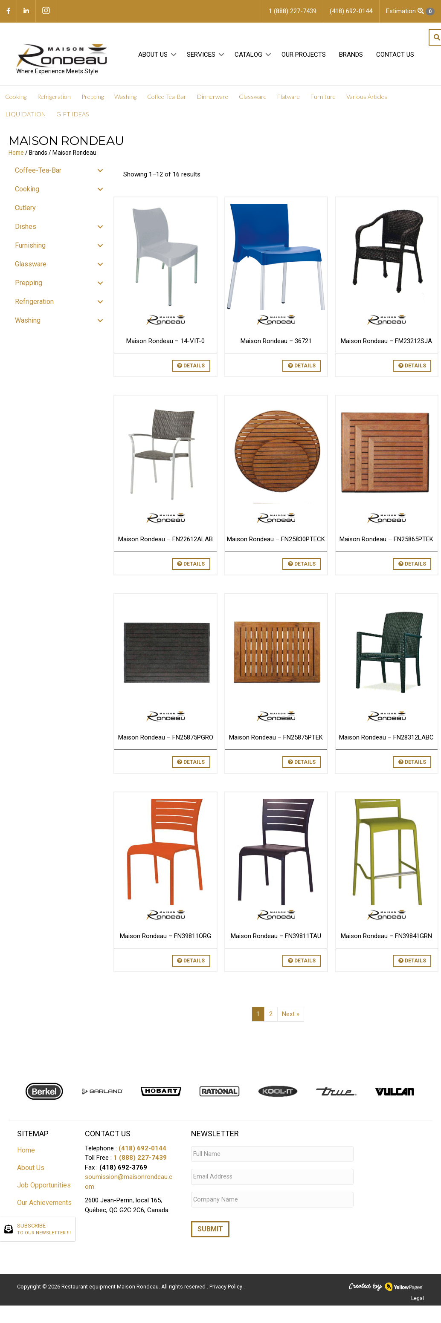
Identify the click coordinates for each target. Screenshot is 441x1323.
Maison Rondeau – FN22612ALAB (165, 540)
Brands (350, 56)
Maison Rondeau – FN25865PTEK (386, 540)
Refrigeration (54, 97)
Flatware (288, 97)
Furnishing (30, 247)
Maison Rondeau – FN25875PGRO (165, 739)
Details (191, 367)
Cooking (15, 97)
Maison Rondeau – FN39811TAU (276, 937)
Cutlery (25, 209)
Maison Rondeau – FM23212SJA (386, 342)
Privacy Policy (226, 1283)
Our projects (303, 56)
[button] (173, 56)
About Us (152, 56)
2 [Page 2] (271, 1015)
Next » (290, 1015)
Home (16, 153)
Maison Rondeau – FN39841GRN (386, 937)
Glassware (253, 97)
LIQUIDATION (26, 115)
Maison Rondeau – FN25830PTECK (276, 540)
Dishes (25, 228)
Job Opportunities (44, 1186)
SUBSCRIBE (44, 1229)
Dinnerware (212, 97)
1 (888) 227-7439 (140, 1159)
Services (200, 56)
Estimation (410, 11)
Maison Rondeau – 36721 (276, 342)
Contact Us (394, 56)
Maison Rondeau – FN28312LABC (386, 739)
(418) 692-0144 (142, 1149)
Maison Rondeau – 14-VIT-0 (165, 342)
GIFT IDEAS (72, 115)
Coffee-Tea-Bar (166, 97)
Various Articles (366, 97)
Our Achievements (44, 1204)
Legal (417, 1294)
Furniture (323, 97)
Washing (125, 97)
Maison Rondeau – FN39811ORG (165, 937)
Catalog (247, 56)
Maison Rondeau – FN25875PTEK (276, 739)
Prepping (92, 97)
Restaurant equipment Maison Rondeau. (110, 1283)
